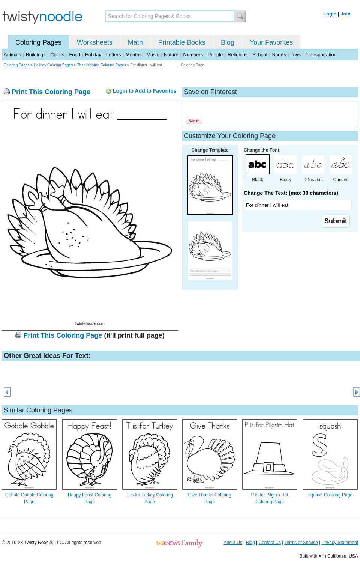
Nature (171, 54)
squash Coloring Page (330, 495)
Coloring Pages (38, 42)
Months (134, 54)
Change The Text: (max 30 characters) (291, 193)
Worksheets (94, 42)
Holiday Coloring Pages (53, 65)
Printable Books (182, 42)
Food (74, 54)
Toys (296, 54)
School (259, 54)
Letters (113, 54)
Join (345, 14)
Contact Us (270, 542)
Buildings (36, 54)
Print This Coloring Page (51, 92)
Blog (227, 42)
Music (152, 54)
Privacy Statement (340, 542)
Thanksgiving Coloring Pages (101, 65)
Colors (57, 54)
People (215, 54)
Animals (12, 54)
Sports (279, 54)
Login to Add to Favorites (144, 91)
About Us (233, 542)
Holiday (93, 54)
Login (329, 14)
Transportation (320, 54)
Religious (238, 54)
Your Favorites (271, 42)
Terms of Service (301, 542)
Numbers (193, 54)
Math (135, 42)
